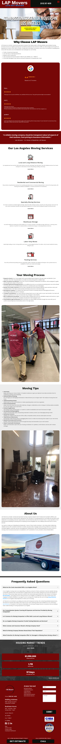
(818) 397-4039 (45, 3)
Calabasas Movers (28, 690)
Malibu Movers (27, 693)
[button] (4, 23)
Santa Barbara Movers (29, 694)
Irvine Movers (27, 691)
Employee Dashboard (10, 731)
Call (43, 741)
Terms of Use (8, 728)
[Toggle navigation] (58, 2)
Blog (6, 726)
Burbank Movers (28, 688)
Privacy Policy (8, 729)
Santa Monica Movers (29, 696)
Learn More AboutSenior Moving (30, 28)
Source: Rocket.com (54, 678)
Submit (49, 712)
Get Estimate (18, 741)
